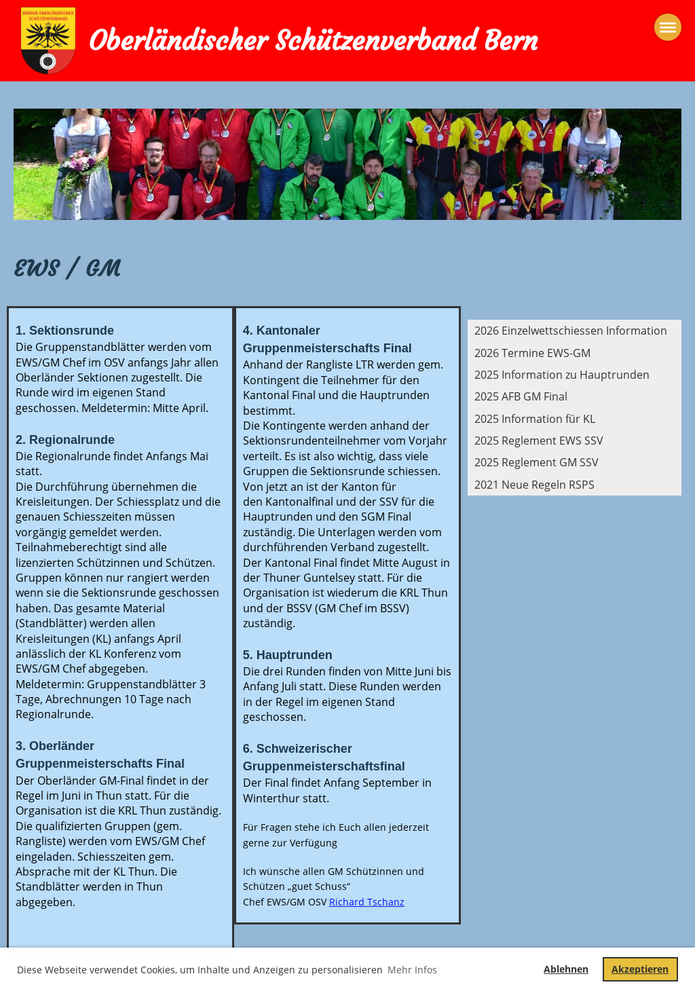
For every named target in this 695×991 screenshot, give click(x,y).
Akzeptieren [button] (640, 968)
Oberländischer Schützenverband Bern (313, 41)
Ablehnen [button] (566, 968)
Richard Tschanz (367, 901)
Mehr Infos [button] (412, 969)
